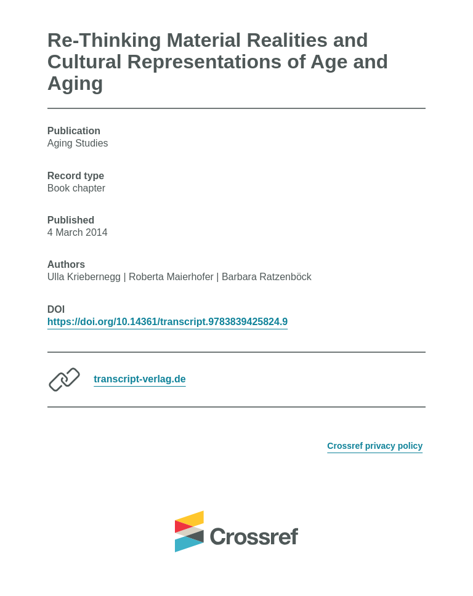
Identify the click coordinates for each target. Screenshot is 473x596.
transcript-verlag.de (139, 379)
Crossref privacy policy (374, 446)
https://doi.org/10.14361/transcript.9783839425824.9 (167, 321)
